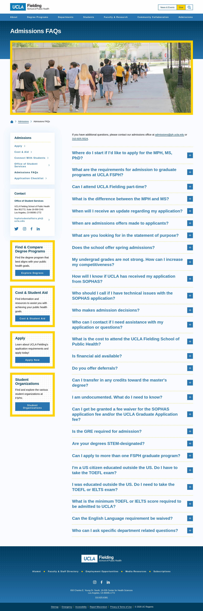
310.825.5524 (80, 138)
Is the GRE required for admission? (132, 431)
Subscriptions (162, 571)
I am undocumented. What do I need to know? (132, 397)
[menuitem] (13, 17)
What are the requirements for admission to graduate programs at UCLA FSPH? (132, 172)
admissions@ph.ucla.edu (169, 134)
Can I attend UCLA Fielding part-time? (132, 187)
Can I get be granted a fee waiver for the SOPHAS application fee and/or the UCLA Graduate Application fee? (132, 414)
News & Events (167, 7)
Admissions (186, 17)
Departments (66, 17)
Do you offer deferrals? (132, 368)
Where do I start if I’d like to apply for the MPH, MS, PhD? (132, 155)
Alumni (36, 571)
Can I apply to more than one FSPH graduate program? (132, 456)
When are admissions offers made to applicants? (132, 223)
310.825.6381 (101, 598)
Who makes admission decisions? (132, 310)
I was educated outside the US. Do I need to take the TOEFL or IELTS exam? (132, 487)
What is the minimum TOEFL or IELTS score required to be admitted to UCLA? (132, 504)
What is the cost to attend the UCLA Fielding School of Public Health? (132, 341)
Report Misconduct (98, 607)
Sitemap (55, 607)
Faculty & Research (116, 17)
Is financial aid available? (132, 356)
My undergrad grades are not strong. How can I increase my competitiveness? (132, 262)
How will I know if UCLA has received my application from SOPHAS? (132, 279)
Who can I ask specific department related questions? (132, 530)
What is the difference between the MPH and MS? (132, 199)
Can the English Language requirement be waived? (132, 518)
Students (88, 17)
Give (181, 7)
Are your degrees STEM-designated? (132, 443)
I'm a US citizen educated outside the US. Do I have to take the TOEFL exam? (132, 470)
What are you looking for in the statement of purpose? (132, 235)
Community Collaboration (153, 17)
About (13, 17)
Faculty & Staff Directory (63, 571)
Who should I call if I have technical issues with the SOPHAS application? (132, 296)
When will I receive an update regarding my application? (132, 211)
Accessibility (81, 607)
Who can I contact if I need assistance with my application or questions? (132, 325)
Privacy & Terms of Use (121, 607)
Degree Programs (37, 17)
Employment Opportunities (102, 571)
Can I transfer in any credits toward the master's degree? (132, 383)
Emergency (67, 607)
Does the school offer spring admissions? (132, 247)
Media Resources (135, 571)
